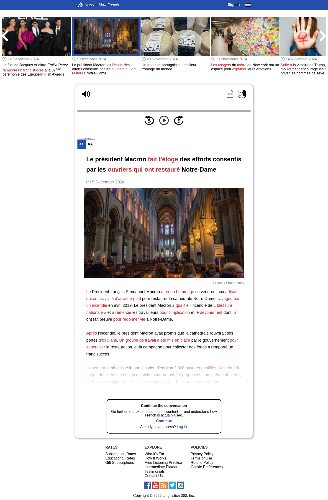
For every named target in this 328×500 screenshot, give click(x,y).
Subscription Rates (120, 454)
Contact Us (154, 476)
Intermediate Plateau (161, 467)
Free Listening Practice (163, 462)
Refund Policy (202, 462)
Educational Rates (120, 458)
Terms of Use (201, 458)
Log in (182, 427)
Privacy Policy (202, 454)
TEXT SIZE (86, 138)
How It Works (155, 458)
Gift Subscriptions (119, 462)
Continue (164, 421)
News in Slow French (87, 5)
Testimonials (155, 471)
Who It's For (154, 454)
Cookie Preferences (207, 467)
